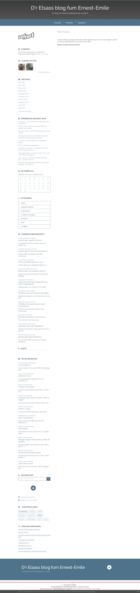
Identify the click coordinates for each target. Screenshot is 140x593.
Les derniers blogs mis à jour (57, 586)
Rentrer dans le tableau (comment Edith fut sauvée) (32, 127)
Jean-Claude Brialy (25, 418)
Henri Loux (38, 262)
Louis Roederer (24, 365)
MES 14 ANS (22, 145)
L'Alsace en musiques (28, 215)
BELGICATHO (29, 160)
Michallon (22, 317)
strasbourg (23, 511)
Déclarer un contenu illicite (46, 588)
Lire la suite (44, 54)
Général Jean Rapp (41, 293)
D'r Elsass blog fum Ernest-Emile (70, 8)
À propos (81, 23)
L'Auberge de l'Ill (23, 543)
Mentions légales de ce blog (59, 588)
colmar (39, 515)
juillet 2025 (21, 108)
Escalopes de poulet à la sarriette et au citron (33, 136)
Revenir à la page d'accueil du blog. (68, 44)
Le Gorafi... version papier (26, 141)
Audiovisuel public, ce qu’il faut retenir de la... (32, 153)
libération (22, 515)
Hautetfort (74, 584)
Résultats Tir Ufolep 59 (25, 164)
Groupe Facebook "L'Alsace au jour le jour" (32, 551)
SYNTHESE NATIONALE (26, 155)
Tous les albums (45, 72)
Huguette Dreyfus (35, 240)
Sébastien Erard (24, 376)
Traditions (24, 226)
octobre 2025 (22, 99)
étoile (39, 511)
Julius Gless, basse (25, 464)
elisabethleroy (34, 145)
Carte (23, 349)
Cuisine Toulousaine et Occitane (31, 138)
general (21, 519)
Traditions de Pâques (26, 387)
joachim (21, 240)
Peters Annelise (24, 262)
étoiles (32, 511)
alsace (46, 519)
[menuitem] (57, 22)
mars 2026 (21, 85)
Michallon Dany (24, 293)
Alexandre (22, 326)
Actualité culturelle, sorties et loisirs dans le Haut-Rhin (34, 536)
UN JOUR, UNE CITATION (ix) (27, 131)
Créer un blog (67, 584)
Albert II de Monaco (37, 317)
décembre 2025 (23, 94)
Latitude (29, 128)
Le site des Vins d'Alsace (26, 540)
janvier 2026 (22, 91)
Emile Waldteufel (36, 326)
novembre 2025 (23, 97)
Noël (22, 222)
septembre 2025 (23, 102)
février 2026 (22, 88)
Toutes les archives (24, 111)
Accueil (57, 23)
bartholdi (31, 515)
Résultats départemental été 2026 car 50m (32, 163)
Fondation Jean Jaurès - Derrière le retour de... (33, 148)
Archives (69, 23)
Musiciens (24, 219)
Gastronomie (25, 211)
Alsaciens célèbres (27, 207)
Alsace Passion (23, 532)
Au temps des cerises (28, 150)
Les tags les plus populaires (83, 586)
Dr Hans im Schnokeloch (37, 251)
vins (39, 519)
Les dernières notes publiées (70, 586)
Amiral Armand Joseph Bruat (29, 453)
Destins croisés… (24, 409)
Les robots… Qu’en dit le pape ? (28, 122)
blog (99, 588)
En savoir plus (91, 591)
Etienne (21, 271)
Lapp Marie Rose (25, 282)
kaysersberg (31, 519)
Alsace (23, 203)
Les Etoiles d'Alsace (24, 546)
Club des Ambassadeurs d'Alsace (29, 529)
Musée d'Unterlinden (25, 548)
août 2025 (21, 105)
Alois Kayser (23, 429)
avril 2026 (21, 82)
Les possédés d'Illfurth (37, 271)
